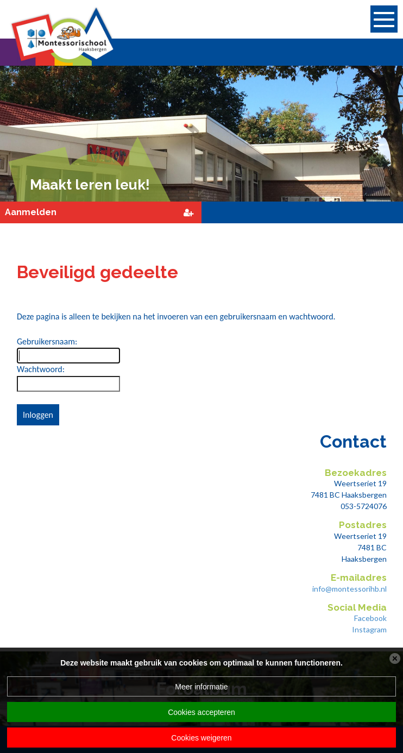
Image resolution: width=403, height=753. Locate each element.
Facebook (370, 618)
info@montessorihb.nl (349, 588)
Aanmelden (30, 212)
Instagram (369, 629)
